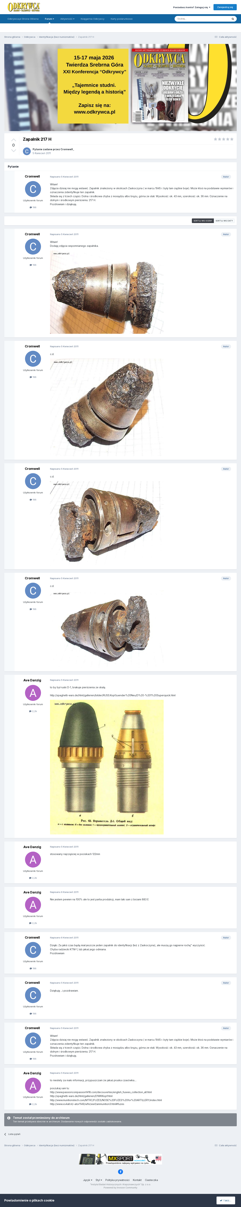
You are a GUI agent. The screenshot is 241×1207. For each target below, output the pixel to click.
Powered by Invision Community (120, 1187)
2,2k (33, 711)
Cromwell (67, 149)
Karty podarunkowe (122, 18)
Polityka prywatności (117, 1179)
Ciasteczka (151, 1179)
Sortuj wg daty (224, 221)
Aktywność (67, 18)
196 (33, 207)
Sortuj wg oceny (203, 221)
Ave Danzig (32, 680)
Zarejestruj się (225, 7)
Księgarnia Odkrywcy (92, 18)
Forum (49, 20)
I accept (226, 1200)
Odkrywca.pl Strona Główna (23, 18)
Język (87, 1179)
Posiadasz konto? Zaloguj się (191, 7)
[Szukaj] (193, 19)
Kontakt (137, 1179)
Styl (99, 1179)
